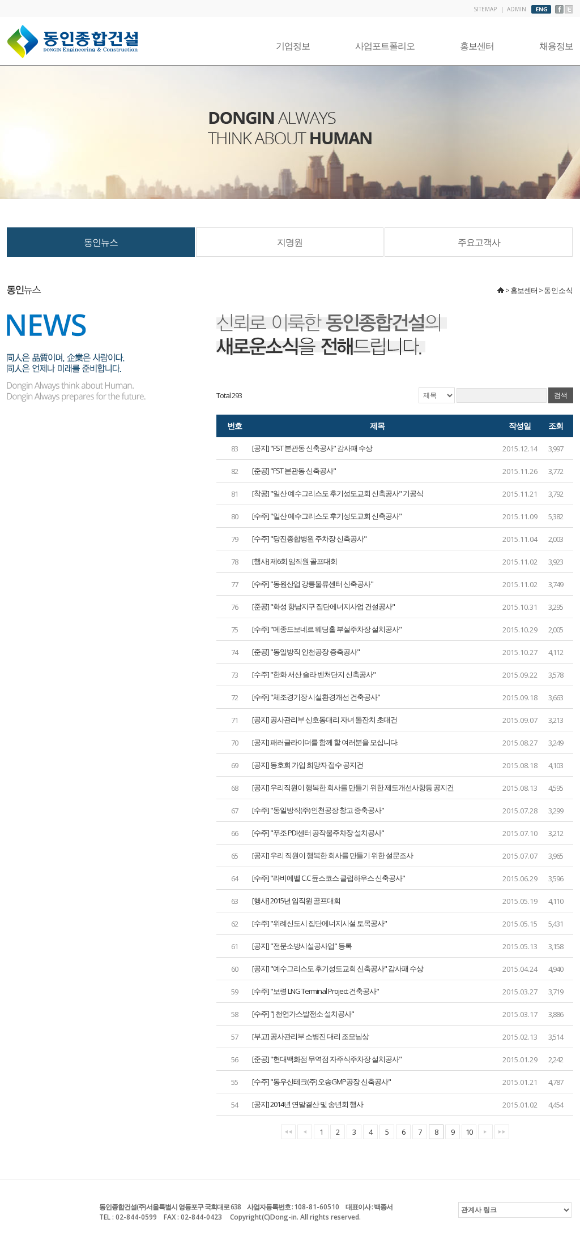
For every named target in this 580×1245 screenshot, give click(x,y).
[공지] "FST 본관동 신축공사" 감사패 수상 (312, 448)
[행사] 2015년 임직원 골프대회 (296, 900)
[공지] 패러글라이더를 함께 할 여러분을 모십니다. (325, 742)
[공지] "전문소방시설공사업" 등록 (302, 946)
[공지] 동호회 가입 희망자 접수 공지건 (307, 765)
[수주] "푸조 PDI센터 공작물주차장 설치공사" (318, 833)
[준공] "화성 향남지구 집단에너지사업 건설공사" (323, 606)
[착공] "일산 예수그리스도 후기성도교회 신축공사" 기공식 (337, 493)
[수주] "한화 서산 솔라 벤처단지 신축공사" (314, 674)
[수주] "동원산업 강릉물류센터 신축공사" (312, 584)
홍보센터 (477, 46)
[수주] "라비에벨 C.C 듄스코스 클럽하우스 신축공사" (328, 878)
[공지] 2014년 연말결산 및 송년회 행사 (307, 1104)
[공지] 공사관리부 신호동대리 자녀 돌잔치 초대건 (324, 719)
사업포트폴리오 (385, 46)
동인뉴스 (101, 242)
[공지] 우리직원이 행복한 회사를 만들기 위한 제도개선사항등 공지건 (353, 787)
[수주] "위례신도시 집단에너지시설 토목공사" (319, 923)
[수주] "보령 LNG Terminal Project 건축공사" (315, 991)
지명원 (289, 242)
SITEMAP (485, 9)
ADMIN (516, 9)
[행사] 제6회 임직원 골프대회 (294, 561)
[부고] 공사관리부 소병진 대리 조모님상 (310, 1036)
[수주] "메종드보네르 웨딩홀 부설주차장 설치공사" (327, 629)
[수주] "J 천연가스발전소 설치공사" (303, 1014)
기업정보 (293, 46)
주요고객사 (479, 242)
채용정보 (556, 46)
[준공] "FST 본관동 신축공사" (294, 471)
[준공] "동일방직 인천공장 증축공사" (306, 652)
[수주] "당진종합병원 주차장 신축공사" (309, 538)
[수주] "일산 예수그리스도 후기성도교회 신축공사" (327, 516)
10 (469, 1132)
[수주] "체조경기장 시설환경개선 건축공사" (316, 697)
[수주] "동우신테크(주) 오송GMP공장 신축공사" (321, 1081)
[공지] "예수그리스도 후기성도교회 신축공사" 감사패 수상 (337, 968)
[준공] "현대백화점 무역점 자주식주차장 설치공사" (327, 1059)
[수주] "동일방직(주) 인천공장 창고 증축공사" (318, 810)
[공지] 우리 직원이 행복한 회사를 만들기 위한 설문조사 (332, 855)
